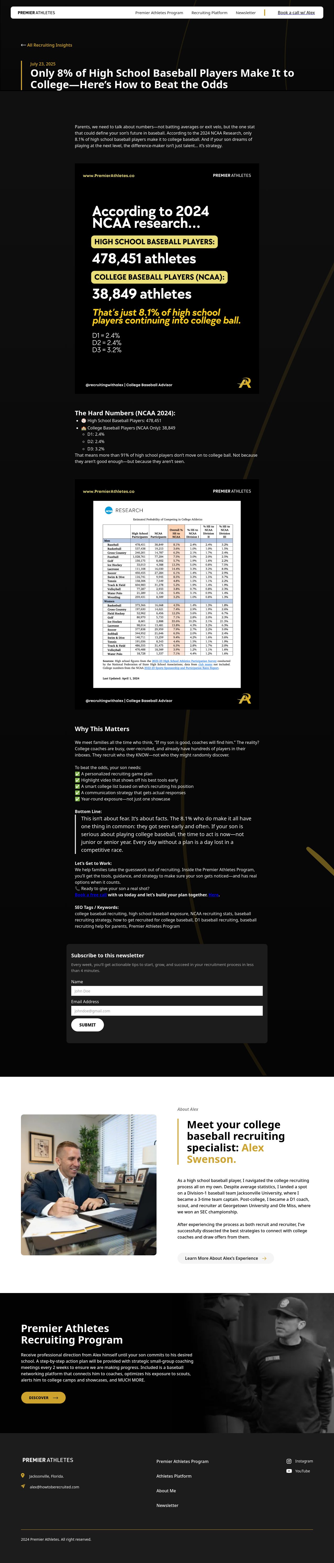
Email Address (85, 1001)
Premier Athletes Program (183, 1461)
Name (77, 982)
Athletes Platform (174, 1476)
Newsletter (168, 1505)
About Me (166, 1491)
